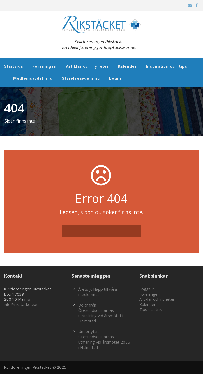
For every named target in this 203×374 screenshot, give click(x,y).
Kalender (127, 66)
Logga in (147, 288)
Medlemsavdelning (33, 78)
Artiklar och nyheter (87, 66)
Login (115, 78)
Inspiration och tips (166, 66)
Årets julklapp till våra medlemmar (97, 291)
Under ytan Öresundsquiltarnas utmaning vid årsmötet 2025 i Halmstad (104, 339)
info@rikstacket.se (20, 304)
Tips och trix (150, 309)
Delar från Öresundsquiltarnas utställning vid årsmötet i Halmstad (100, 312)
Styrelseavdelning (81, 78)
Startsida (13, 66)
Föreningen (44, 66)
